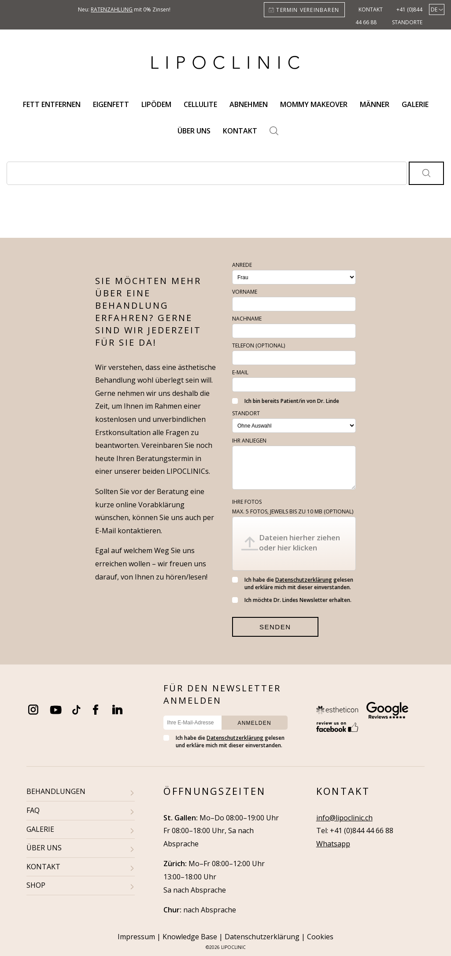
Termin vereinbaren (307, 10)
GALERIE (40, 829)
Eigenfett (111, 104)
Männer (374, 104)
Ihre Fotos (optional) (292, 506)
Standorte (407, 22)
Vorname (244, 291)
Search (274, 131)
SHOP (35, 885)
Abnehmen (248, 104)
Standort (246, 413)
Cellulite (200, 104)
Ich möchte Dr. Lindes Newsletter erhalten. (291, 600)
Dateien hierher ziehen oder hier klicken (299, 542)
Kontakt (371, 9)
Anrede (242, 265)
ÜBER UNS (44, 848)
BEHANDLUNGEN (55, 791)
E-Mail (240, 372)
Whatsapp (333, 844)
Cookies (320, 936)
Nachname (247, 318)
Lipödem (156, 104)
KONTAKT (43, 866)
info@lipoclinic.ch (344, 818)
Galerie (415, 104)
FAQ (33, 810)
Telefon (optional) (258, 345)
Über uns (194, 131)
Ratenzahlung (112, 9)
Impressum (136, 936)
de (434, 9)
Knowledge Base (190, 936)
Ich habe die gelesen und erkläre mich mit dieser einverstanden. (292, 583)
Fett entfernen (52, 104)
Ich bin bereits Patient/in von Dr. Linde (285, 401)
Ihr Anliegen (249, 440)
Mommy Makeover (313, 104)
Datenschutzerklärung (303, 579)
